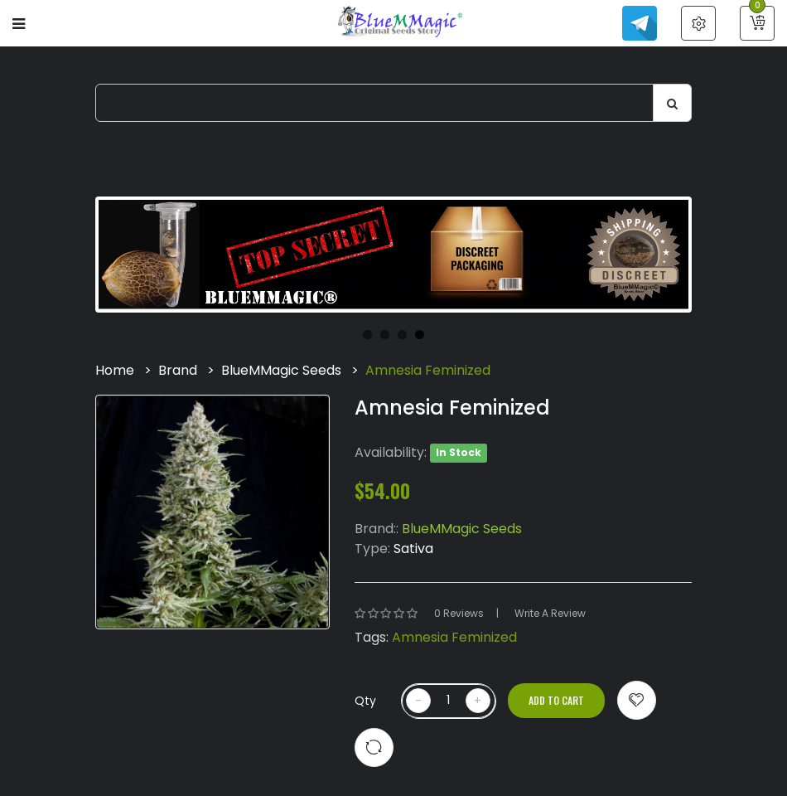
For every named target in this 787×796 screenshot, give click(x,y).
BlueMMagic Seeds (281, 370)
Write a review (550, 613)
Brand (177, 370)
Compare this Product (374, 747)
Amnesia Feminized (427, 370)
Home (114, 370)
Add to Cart (556, 700)
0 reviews (459, 613)
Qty (365, 700)
